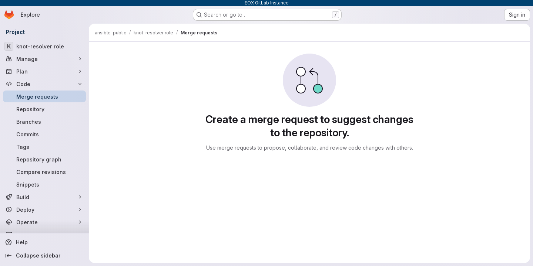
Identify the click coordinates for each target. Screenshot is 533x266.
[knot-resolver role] (44, 46)
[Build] (44, 197)
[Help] (44, 242)
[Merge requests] (44, 96)
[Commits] (44, 134)
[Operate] (44, 222)
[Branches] (44, 121)
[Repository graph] (44, 159)
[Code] (44, 84)
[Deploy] (44, 209)
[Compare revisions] (44, 172)
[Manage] (44, 59)
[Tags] (44, 147)
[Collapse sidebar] (44, 256)
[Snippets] (44, 184)
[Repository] (44, 109)
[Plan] (44, 71)
